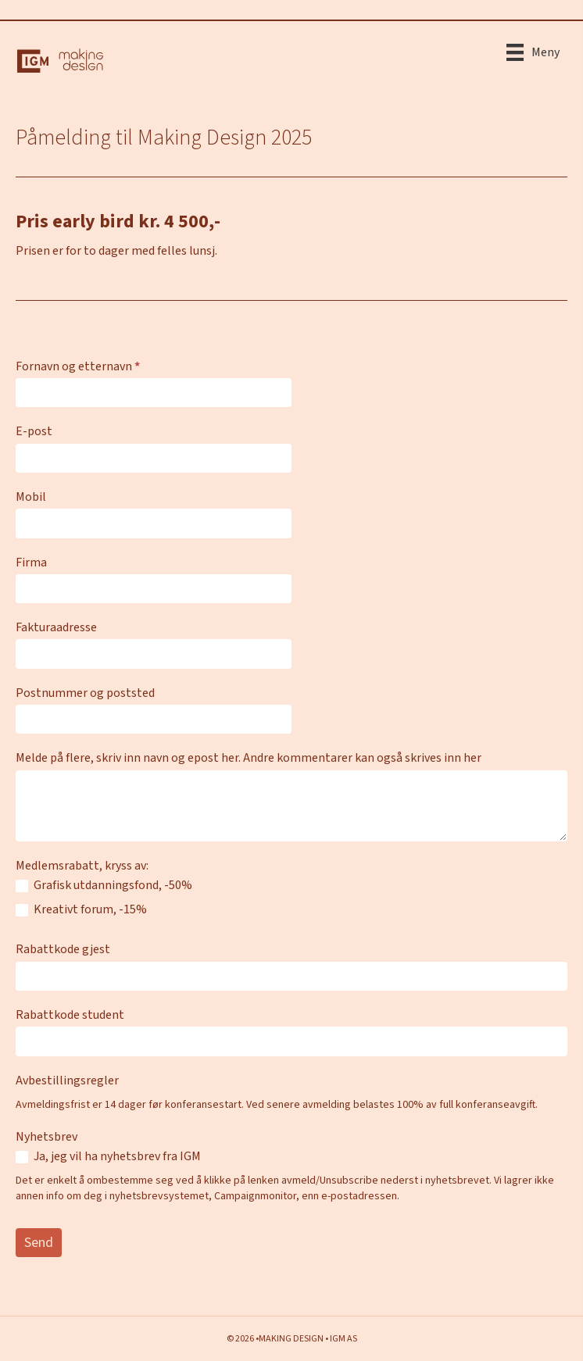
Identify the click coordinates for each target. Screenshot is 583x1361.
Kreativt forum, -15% (81, 910)
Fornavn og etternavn (78, 366)
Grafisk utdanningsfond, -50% (104, 885)
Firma (31, 562)
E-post (34, 431)
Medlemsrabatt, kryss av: (82, 865)
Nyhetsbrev (46, 1136)
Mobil (31, 496)
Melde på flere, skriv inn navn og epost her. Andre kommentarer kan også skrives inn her (248, 757)
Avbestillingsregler (67, 1080)
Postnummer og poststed (85, 693)
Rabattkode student (70, 1014)
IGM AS (343, 1338)
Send (38, 1242)
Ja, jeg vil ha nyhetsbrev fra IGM (108, 1156)
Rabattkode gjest (63, 949)
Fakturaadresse (56, 627)
